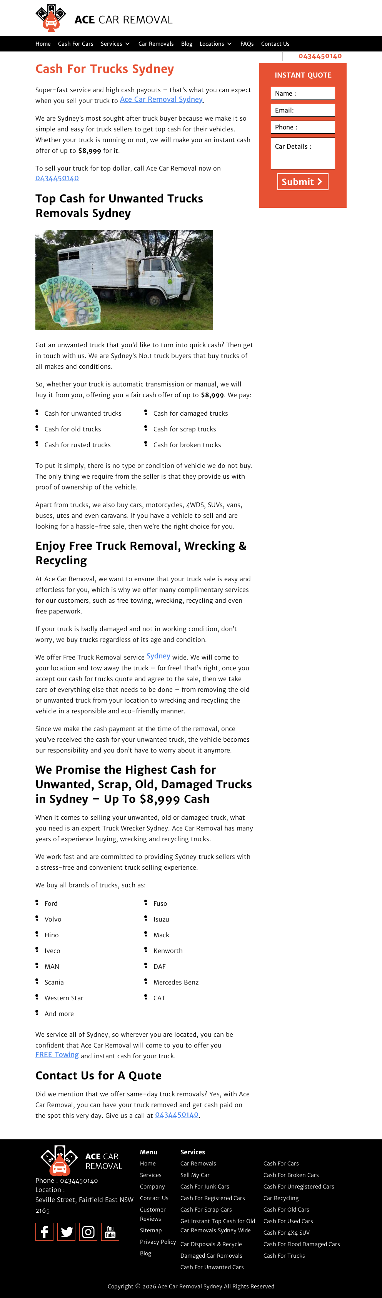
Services (111, 43)
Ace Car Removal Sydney (161, 99)
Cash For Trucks (284, 1255)
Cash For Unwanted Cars (212, 1267)
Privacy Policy (158, 1241)
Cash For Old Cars (286, 1209)
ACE (124, 19)
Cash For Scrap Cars (206, 1209)
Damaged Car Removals (211, 1255)
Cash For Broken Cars (291, 1175)
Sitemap (151, 1230)
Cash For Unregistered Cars (299, 1186)
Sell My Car (195, 1175)
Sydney (158, 656)
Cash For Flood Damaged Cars (302, 1244)
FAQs (247, 43)
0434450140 (320, 55)
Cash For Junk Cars (204, 1186)
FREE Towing (57, 1055)
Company (152, 1186)
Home (43, 43)
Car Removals (156, 43)
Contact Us (275, 43)
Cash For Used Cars (288, 1221)
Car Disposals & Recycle (211, 1244)
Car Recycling (281, 1198)
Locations (212, 43)
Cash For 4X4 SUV (287, 1232)
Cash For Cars (75, 43)
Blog (186, 43)
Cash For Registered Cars (212, 1198)
